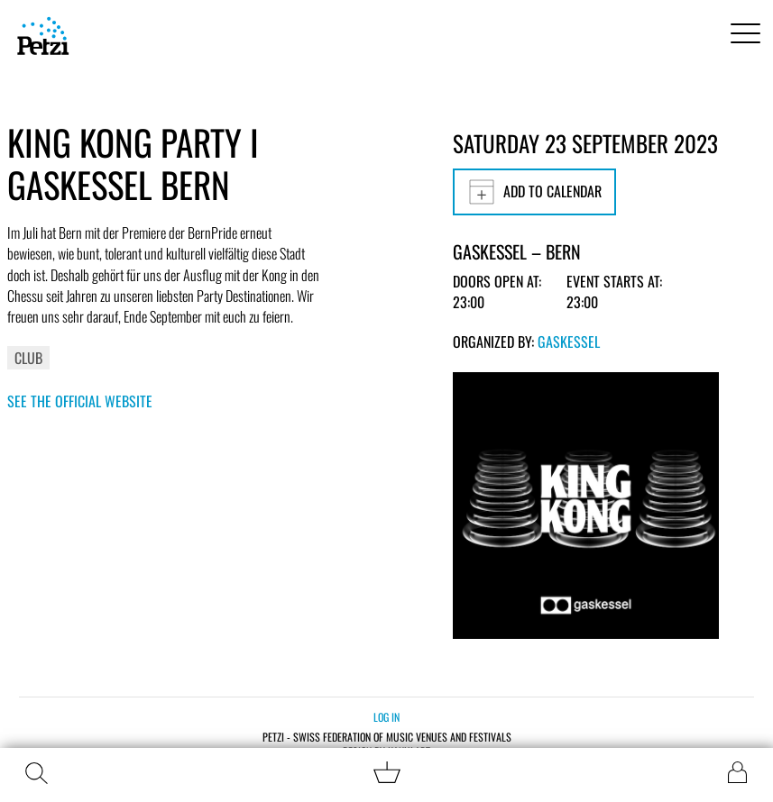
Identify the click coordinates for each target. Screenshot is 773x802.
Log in (386, 717)
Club (28, 358)
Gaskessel (569, 341)
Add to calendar (534, 192)
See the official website (79, 401)
